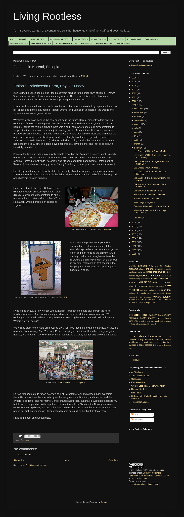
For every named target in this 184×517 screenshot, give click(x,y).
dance (142, 336)
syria (140, 297)
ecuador (132, 276)
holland (168, 276)
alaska (142, 269)
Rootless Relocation (104, 43)
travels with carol (136, 300)
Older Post (113, 460)
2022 (134, 93)
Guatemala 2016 (151, 39)
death (143, 318)
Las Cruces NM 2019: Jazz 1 (147, 168)
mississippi (134, 286)
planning (133, 318)
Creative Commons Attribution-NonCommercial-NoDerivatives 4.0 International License (149, 476)
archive (147, 324)
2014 (134, 238)
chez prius (157, 272)
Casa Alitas (136, 379)
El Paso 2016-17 (134, 39)
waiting (142, 324)
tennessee (148, 297)
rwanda (143, 293)
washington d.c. (149, 302)
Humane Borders (139, 389)
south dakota (165, 293)
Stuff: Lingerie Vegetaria (144, 202)
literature (152, 336)
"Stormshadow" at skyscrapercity (72, 382)
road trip (166, 290)
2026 (134, 78)
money (151, 318)
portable (134, 315)
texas (157, 296)
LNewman (107, 229)
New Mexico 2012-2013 (41, 43)
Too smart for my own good (147, 321)
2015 (134, 234)
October (138, 116)
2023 (134, 89)
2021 (134, 97)
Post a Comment (25, 454)
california (141, 272)
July (136, 128)
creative (132, 339)
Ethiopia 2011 (86, 43)
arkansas (159, 269)
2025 (134, 81)
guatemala (158, 275)
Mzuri (159, 470)
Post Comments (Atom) (36, 465)
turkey (148, 300)
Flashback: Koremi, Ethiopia (146, 198)
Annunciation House (140, 376)
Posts (134, 414)
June (136, 132)
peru (158, 290)
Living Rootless (47, 16)
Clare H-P (63, 297)
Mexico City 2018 (98, 39)
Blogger (104, 502)
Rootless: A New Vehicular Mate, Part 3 (151, 206)
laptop (168, 318)
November (139, 112)
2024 (134, 85)
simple (132, 321)
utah (130, 302)
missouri (143, 286)
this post (40, 76)
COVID (132, 266)
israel (136, 279)
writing (168, 339)
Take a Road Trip (123, 43)
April (136, 140)
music (133, 336)
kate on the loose (156, 278)
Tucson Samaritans (140, 402)
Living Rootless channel (142, 65)
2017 (134, 226)
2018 (134, 222)
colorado (167, 272)
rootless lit (133, 293)
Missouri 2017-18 (116, 39)
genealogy (154, 324)
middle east (166, 282)
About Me (23, 39)
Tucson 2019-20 (81, 39)
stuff (145, 315)
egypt (138, 276)
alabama (133, 269)
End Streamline (138, 382)
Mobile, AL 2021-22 (38, 39)
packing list (155, 315)
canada (149, 272)
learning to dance (137, 345)
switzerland (133, 297)
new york (143, 290)
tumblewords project (138, 342)
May (136, 136)
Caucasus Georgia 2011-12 (66, 43)
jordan (146, 279)
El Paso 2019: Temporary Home (148, 191)
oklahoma (152, 290)
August (137, 124)
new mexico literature (160, 342)
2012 (134, 246)
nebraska (152, 286)
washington (137, 302)
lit (155, 345)
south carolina (153, 293)
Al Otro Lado (137, 372)
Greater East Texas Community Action (148, 386)
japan (141, 279)
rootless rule (134, 324)
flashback (25, 440)
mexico (156, 282)
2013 (134, 242)
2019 (134, 105)
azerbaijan (133, 272)
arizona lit (161, 345)
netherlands (160, 286)
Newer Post (19, 460)
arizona (150, 269)
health (160, 318)
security (166, 315)
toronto (167, 296)
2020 (134, 101)
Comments (137, 420)
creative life (165, 336)
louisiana (145, 282)
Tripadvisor (136, 360)
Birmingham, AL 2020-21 (60, 39)
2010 (134, 254)
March (137, 144)
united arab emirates (161, 300)
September (139, 120)
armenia (167, 269)
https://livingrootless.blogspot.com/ (144, 484)
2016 (134, 230)
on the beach (165, 321)
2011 (134, 250)
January (138, 218)
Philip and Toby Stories (160, 266)
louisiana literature (154, 339)
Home (12, 39)
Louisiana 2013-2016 (19, 43)
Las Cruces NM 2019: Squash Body (150, 151)
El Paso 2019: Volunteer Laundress (149, 194)
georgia (146, 275)
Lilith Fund (136, 393)
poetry (140, 339)
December (139, 108)
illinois (131, 279)
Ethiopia (85, 76)
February (138, 148)
